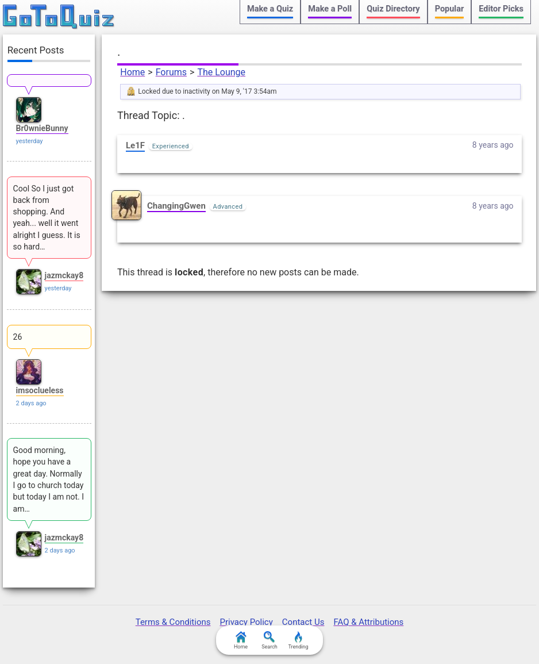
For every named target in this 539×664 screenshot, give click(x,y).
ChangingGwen (176, 206)
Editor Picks (501, 9)
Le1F (135, 145)
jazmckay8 (64, 275)
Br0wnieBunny (42, 128)
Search (269, 640)
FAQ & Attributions (368, 622)
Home (132, 72)
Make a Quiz (270, 9)
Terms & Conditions (173, 622)
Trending (298, 640)
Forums (171, 72)
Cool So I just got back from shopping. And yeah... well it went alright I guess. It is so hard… (46, 217)
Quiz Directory (393, 9)
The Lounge (221, 72)
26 (17, 336)
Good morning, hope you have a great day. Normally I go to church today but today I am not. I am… (48, 479)
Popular (449, 9)
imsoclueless (40, 390)
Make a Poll (330, 9)
